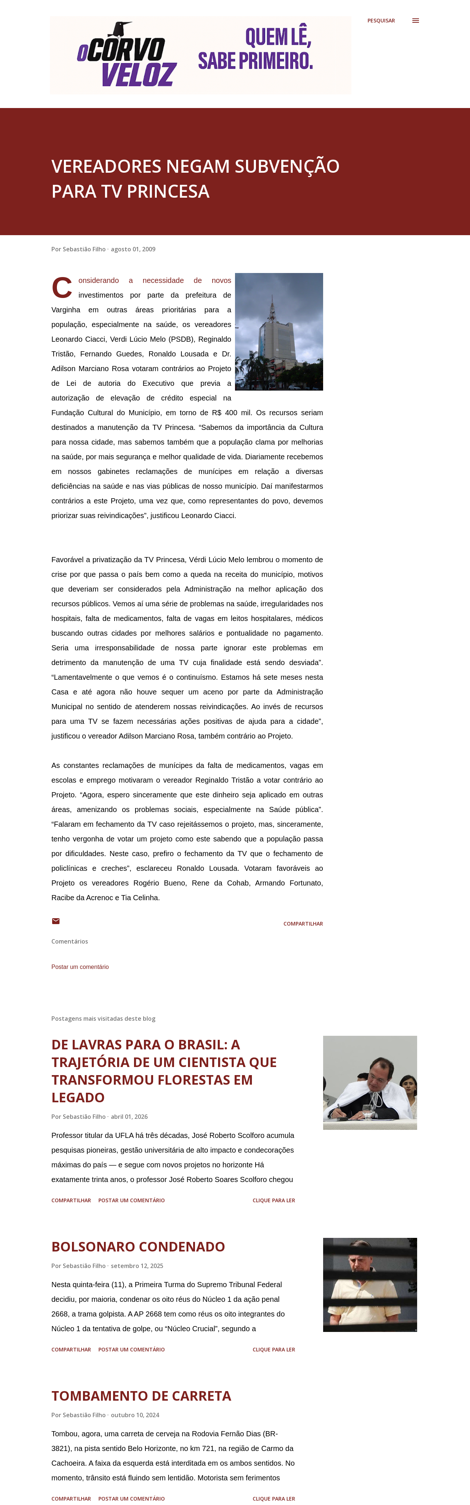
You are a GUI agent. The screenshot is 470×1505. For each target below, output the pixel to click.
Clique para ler (274, 1200)
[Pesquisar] (381, 20)
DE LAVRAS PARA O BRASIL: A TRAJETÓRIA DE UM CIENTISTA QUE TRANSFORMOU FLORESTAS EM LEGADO (164, 1070)
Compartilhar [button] (303, 923)
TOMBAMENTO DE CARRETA (141, 1396)
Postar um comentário (80, 967)
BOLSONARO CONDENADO (138, 1247)
